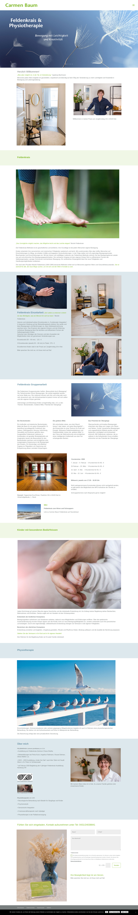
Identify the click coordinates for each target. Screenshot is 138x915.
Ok (106, 912)
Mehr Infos (125, 912)
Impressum (40, 907)
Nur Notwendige (114, 912)
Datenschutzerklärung (76, 861)
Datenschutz (30, 907)
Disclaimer (20, 907)
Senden (116, 865)
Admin (49, 907)
